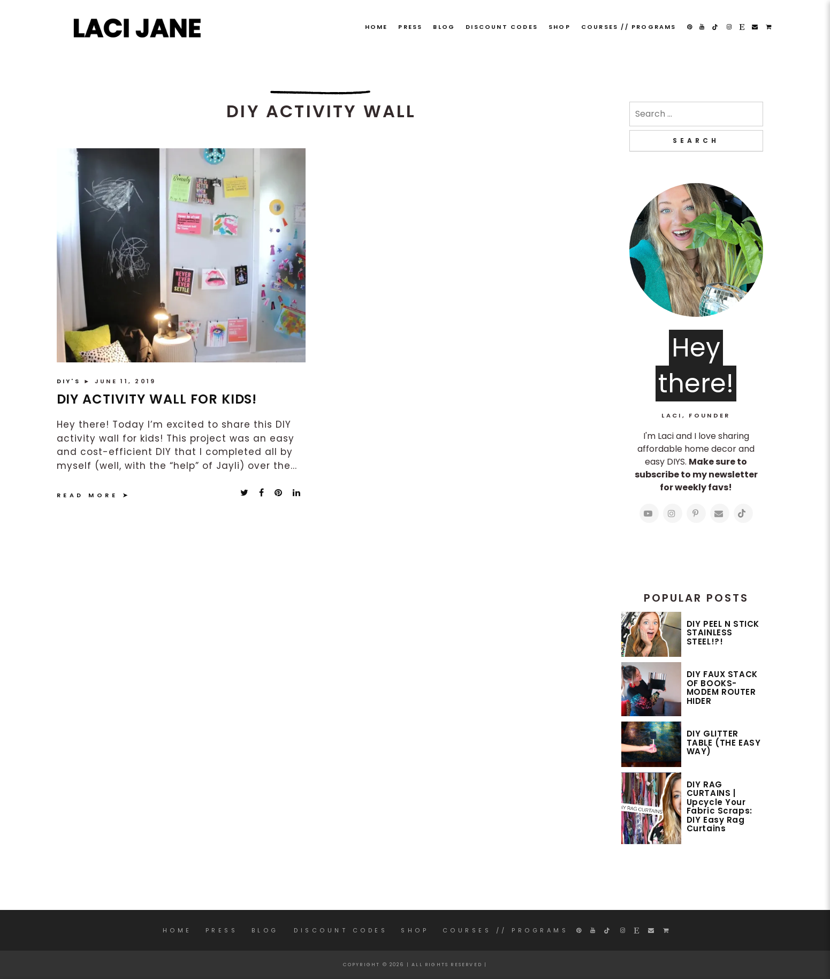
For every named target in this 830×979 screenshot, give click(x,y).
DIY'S (70, 381)
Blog (444, 26)
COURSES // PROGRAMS (628, 26)
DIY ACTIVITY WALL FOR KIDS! (157, 399)
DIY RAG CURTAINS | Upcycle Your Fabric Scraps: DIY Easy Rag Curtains (719, 806)
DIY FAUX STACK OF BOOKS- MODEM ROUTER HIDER (722, 688)
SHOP (559, 26)
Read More (87, 495)
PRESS (410, 26)
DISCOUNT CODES (502, 26)
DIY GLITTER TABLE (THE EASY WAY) (724, 742)
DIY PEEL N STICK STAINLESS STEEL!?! (723, 632)
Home (376, 26)
